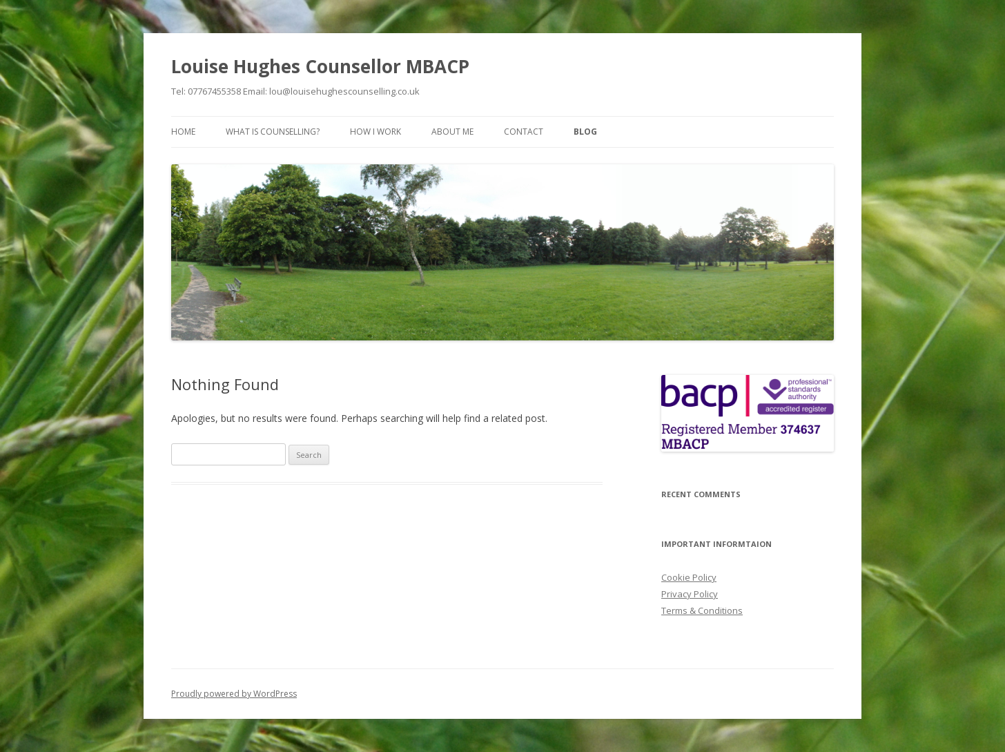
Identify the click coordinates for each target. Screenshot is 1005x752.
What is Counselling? (273, 131)
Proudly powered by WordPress (234, 694)
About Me (452, 131)
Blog (585, 131)
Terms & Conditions (702, 610)
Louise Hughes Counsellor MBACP (320, 66)
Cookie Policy (688, 577)
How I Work (375, 131)
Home (183, 131)
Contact (523, 131)
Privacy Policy (689, 594)
